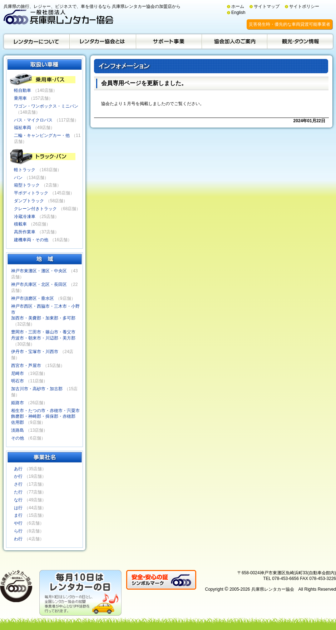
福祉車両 (22, 127)
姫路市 (17, 402)
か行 (18, 476)
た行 (18, 492)
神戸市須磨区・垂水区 (32, 298)
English (238, 12)
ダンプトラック (29, 200)
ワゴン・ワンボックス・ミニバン (46, 106)
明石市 (17, 380)
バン (18, 177)
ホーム (237, 6)
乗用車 (20, 98)
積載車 (20, 224)
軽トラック (24, 169)
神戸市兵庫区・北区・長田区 (39, 284)
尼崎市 (17, 373)
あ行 (18, 468)
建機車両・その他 (31, 239)
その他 (17, 438)
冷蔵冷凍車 (24, 216)
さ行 (18, 484)
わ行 (18, 538)
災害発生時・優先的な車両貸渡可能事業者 (289, 24)
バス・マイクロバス (33, 120)
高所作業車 (24, 231)
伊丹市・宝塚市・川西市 (34, 351)
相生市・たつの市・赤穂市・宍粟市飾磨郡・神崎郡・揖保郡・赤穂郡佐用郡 (45, 416)
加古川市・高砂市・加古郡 (37, 388)
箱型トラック (27, 185)
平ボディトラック (31, 192)
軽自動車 (22, 90)
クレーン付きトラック (35, 208)
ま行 (18, 515)
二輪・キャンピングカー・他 (42, 135)
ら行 (18, 531)
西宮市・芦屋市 (26, 365)
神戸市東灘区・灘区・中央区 (39, 270)
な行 (18, 499)
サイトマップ (267, 6)
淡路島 (17, 430)
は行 (18, 507)
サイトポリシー (304, 6)
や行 (18, 523)
